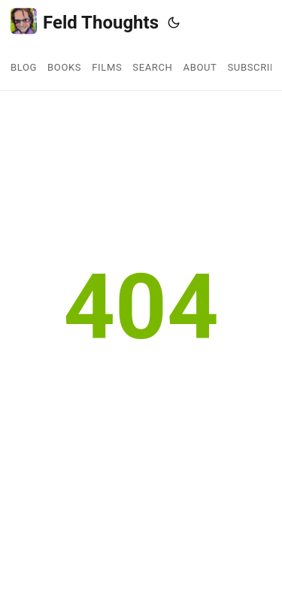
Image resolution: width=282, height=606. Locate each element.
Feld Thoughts (85, 21)
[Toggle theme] (174, 22)
